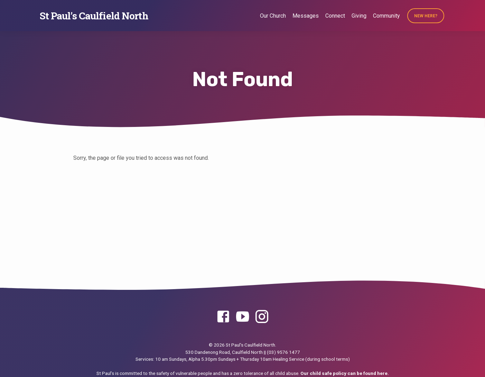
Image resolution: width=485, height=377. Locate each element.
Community (386, 15)
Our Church (273, 15)
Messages (305, 15)
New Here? (425, 15)
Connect (335, 15)
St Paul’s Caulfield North (94, 15)
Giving (359, 15)
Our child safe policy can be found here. (344, 373)
